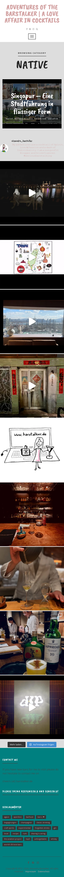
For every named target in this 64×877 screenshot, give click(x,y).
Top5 (28, 839)
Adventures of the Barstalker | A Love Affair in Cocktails (32, 14)
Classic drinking (43, 822)
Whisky (54, 839)
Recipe (15, 833)
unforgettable (40, 839)
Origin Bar (40, 118)
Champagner (26, 822)
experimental (24, 828)
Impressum (30, 871)
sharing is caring (38, 833)
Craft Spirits (9, 828)
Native (9, 118)
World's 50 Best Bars (12, 844)
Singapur (53, 118)
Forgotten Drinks (42, 828)
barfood (29, 817)
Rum (25, 833)
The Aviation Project (12, 839)
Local (6, 833)
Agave (6, 817)
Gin (55, 828)
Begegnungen (10, 822)
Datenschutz (42, 871)
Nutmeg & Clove (24, 118)
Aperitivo (18, 817)
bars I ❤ (41, 817)
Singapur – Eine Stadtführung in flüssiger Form (32, 103)
